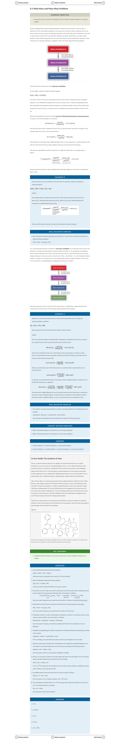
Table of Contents (60, 2)
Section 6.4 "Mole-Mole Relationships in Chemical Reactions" (72, 116)
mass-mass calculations (62, 248)
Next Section (98, 2)
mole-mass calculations (59, 86)
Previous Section (23, 2)
